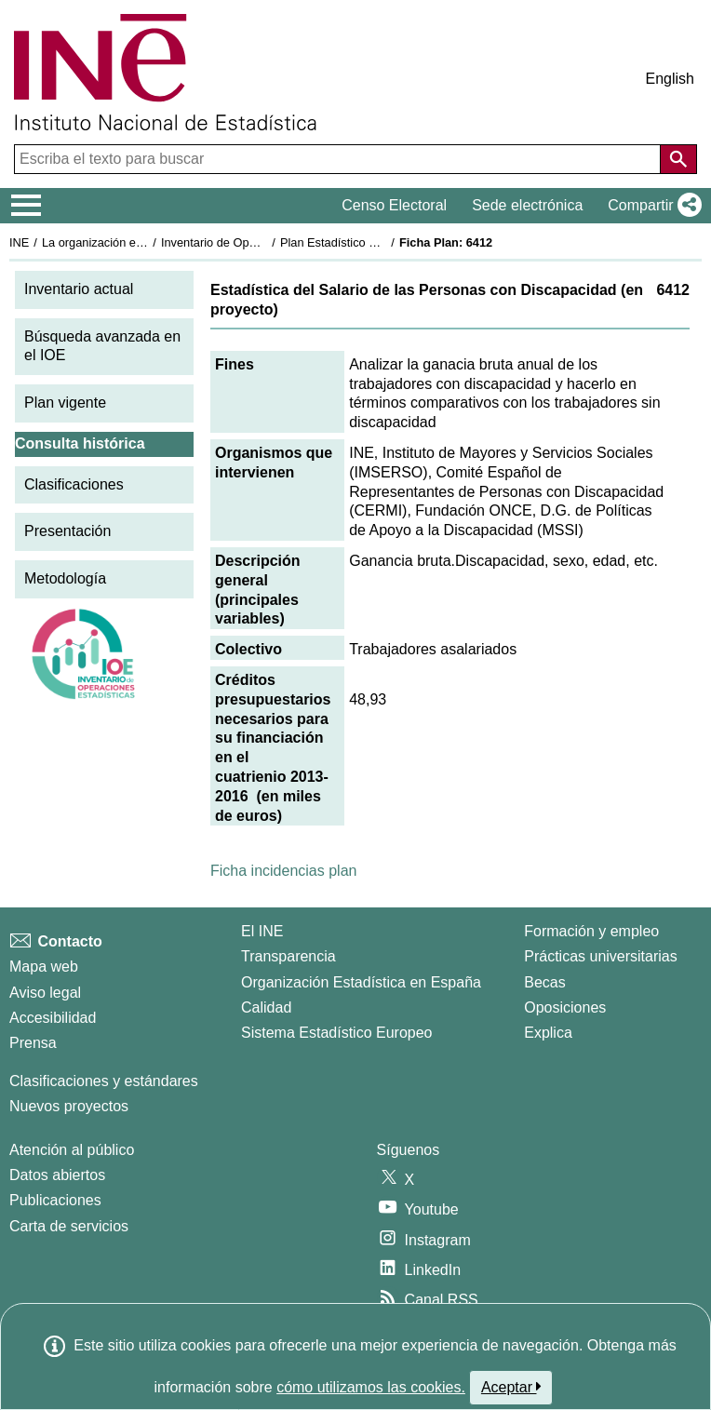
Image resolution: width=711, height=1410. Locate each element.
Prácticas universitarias (600, 956)
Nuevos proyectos (68, 1106)
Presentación (67, 531)
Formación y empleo (591, 931)
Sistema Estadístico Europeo (336, 1033)
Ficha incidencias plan (283, 871)
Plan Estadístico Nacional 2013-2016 (378, 242)
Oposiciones (565, 1007)
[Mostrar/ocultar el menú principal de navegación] (26, 205)
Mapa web (43, 966)
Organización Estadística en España (361, 982)
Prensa (33, 1043)
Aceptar (511, 1386)
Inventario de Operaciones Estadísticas (265, 242)
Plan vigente (65, 402)
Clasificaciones (74, 484)
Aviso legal (45, 992)
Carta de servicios (68, 1226)
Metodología (65, 578)
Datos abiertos (57, 1175)
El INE (262, 931)
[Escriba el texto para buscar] (339, 159)
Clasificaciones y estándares (103, 1081)
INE (19, 242)
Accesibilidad (52, 1018)
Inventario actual (78, 289)
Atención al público (71, 1150)
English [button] (670, 79)
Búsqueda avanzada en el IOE (102, 346)
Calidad (266, 1007)
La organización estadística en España (144, 242)
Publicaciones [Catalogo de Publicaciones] (55, 1200)
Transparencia (288, 956)
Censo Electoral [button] (394, 205)
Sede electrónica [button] (527, 205)
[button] (651, 205)
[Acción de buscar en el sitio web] (678, 159)
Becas (544, 982)
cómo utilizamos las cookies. (370, 1387)
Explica (548, 1033)
